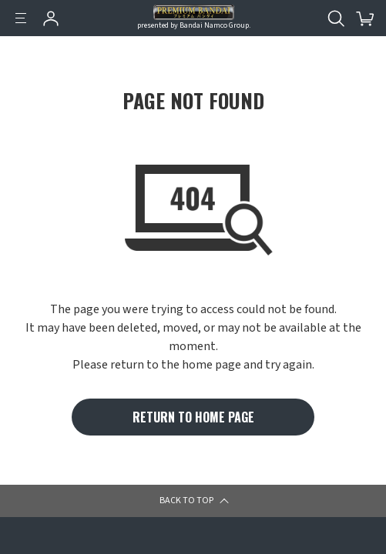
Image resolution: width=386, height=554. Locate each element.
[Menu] (21, 18)
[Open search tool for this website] (335, 18)
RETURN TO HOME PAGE (193, 417)
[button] (352, 510)
